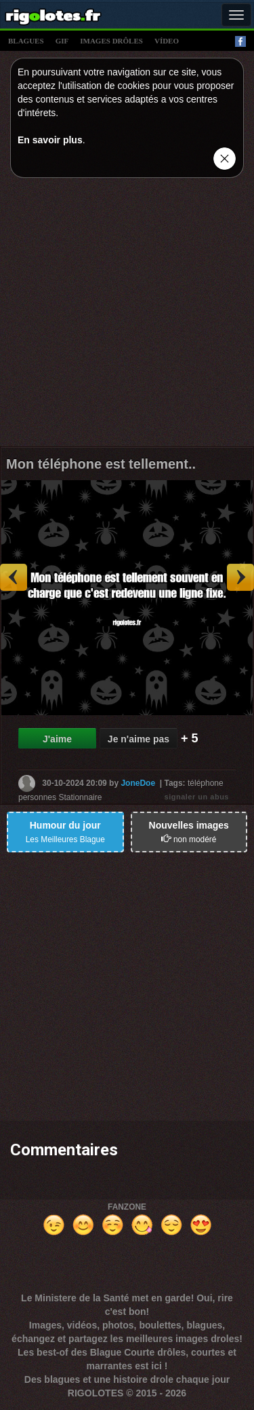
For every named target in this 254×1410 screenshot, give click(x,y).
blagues (26, 41)
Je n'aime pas (138, 739)
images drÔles (111, 41)
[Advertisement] (127, 315)
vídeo (166, 41)
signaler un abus (197, 797)
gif (62, 41)
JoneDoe (138, 782)
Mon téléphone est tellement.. (101, 463)
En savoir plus (50, 139)
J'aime (57, 739)
